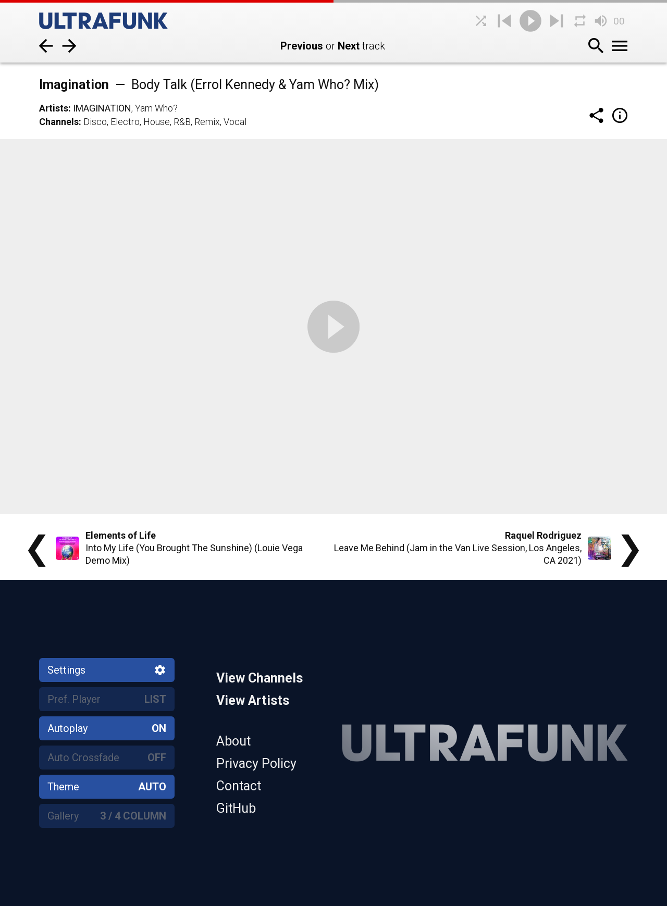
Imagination (102, 108)
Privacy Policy (256, 763)
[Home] (117, 21)
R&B (182, 121)
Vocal (235, 121)
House (156, 121)
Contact (238, 785)
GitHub (236, 808)
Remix (207, 121)
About (233, 741)
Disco (95, 121)
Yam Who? (156, 108)
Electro (125, 121)
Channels (59, 121)
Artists (53, 108)
